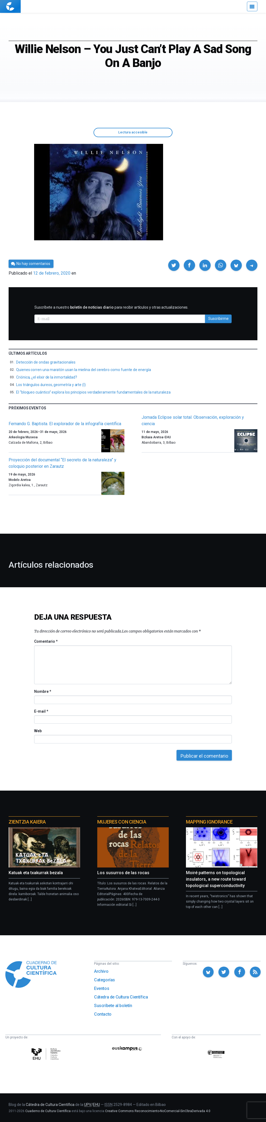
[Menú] (252, 6)
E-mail (41, 711)
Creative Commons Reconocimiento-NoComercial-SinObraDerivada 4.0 (157, 1111)
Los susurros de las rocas (123, 872)
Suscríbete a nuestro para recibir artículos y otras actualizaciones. (111, 307)
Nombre (42, 691)
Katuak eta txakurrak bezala (36, 872)
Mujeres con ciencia (121, 822)
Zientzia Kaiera (27, 822)
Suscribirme (218, 318)
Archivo (101, 971)
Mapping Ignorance (209, 822)
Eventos (101, 988)
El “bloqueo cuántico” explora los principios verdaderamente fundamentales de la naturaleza (93, 392)
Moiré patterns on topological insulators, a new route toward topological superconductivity (216, 879)
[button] (173, 265)
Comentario (45, 641)
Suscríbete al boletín (113, 1005)
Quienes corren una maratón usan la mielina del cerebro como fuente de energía (83, 370)
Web (38, 731)
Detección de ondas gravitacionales (46, 362)
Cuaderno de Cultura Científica (48, 1111)
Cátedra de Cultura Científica (121, 997)
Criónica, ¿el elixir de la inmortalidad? (46, 377)
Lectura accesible (133, 132)
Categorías (104, 979)
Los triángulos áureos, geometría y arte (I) (51, 385)
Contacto (103, 1014)
